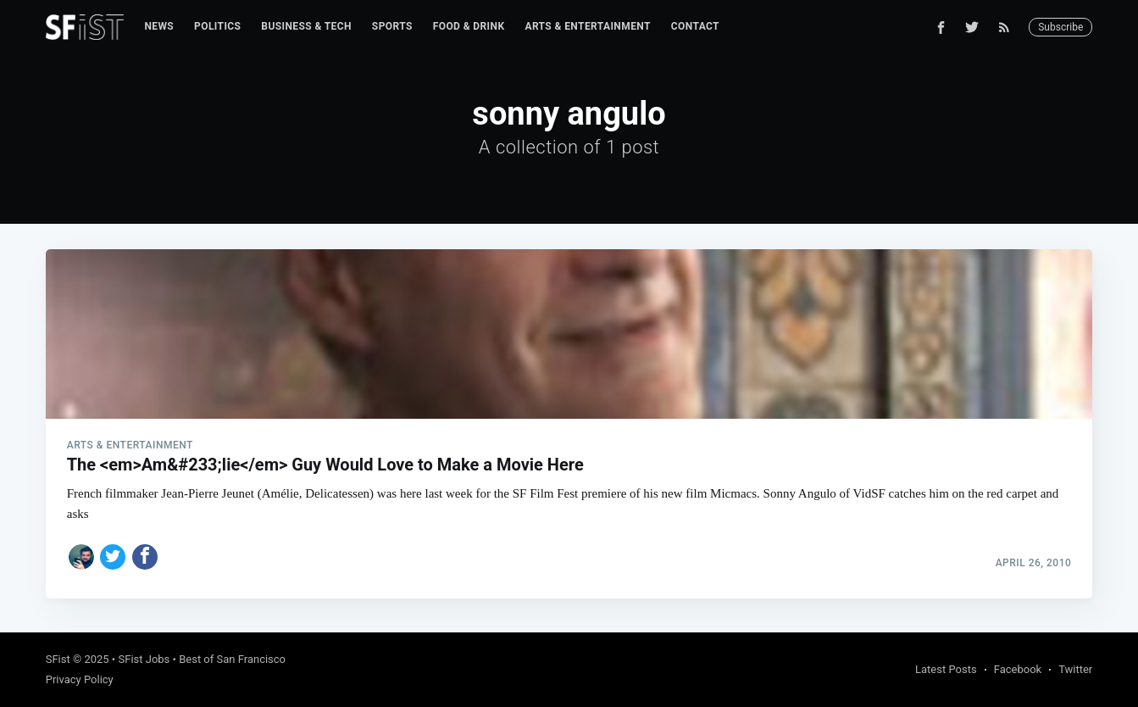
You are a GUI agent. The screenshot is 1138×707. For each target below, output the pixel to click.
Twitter (1075, 669)
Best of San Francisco (232, 659)
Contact (695, 26)
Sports (392, 26)
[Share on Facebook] (144, 557)
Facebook (1017, 669)
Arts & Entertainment (587, 26)
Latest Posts (946, 669)
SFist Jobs (143, 659)
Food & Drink (469, 26)
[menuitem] (159, 26)
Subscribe (1060, 27)
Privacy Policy (80, 679)
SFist (58, 659)
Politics (217, 26)
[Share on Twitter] (112, 557)
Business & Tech (306, 26)
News (159, 26)
